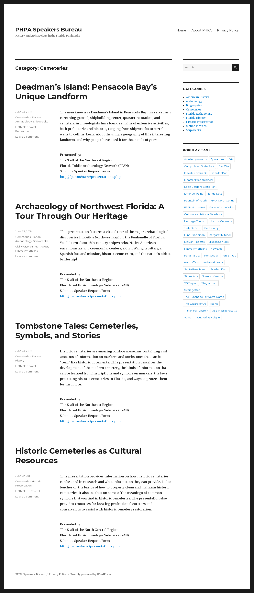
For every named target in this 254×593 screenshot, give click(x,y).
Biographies (194, 105)
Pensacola (22, 131)
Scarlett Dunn (219, 269)
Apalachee (218, 159)
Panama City (192, 255)
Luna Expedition (194, 234)
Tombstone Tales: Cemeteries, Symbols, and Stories (76, 330)
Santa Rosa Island (195, 269)
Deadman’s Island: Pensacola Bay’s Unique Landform (86, 91)
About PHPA (202, 30)
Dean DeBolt (219, 173)
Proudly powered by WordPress (90, 574)
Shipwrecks (40, 121)
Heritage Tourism (195, 221)
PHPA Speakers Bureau (48, 29)
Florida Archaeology (199, 113)
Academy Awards (195, 159)
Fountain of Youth (195, 200)
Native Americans (26, 250)
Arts (230, 159)
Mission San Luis (218, 241)
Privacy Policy (228, 30)
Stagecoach (209, 283)
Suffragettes (192, 289)
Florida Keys (214, 193)
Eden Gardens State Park (200, 186)
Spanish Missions (212, 276)
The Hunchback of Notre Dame (204, 296)
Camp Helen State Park (199, 166)
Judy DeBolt (192, 228)
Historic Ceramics (221, 221)
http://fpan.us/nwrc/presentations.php (90, 177)
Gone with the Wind (221, 207)
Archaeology (194, 101)
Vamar (188, 317)
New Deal (217, 248)
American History (197, 97)
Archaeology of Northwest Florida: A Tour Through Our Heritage (89, 211)
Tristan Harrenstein (196, 310)
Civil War (20, 246)
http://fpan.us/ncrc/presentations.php (90, 546)
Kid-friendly (211, 228)
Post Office (191, 262)
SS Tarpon (190, 283)
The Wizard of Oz (195, 303)
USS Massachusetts (224, 310)
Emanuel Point (193, 193)
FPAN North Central (27, 491)
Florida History (196, 118)
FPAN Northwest (25, 127)
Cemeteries (23, 117)
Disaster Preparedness (198, 179)
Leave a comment (27, 136)
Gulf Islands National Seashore (203, 214)
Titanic (214, 303)
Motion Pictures (196, 126)
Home (181, 30)
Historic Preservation (200, 122)
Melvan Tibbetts (194, 241)
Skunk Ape (191, 276)
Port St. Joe (229, 255)
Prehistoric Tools (213, 262)
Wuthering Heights (208, 317)
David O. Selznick (195, 173)
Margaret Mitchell (220, 234)
